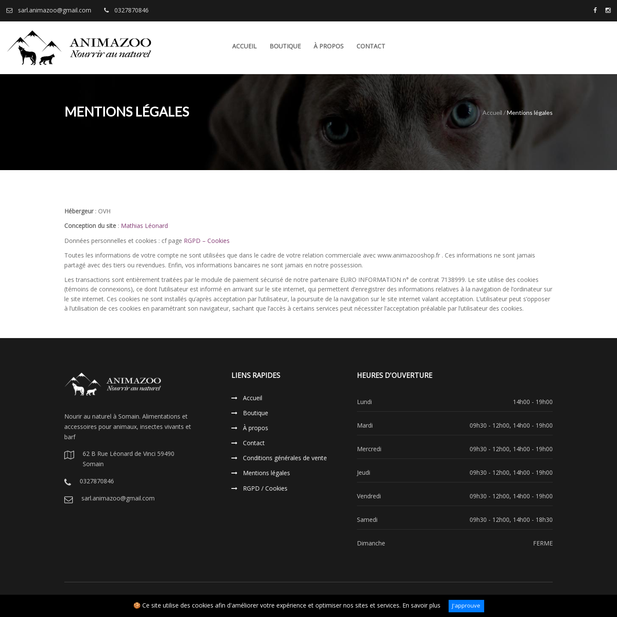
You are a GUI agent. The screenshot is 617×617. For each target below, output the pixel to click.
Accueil (244, 46)
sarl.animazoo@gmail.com (48, 10)
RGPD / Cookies (259, 488)
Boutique (285, 46)
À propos (329, 46)
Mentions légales (260, 473)
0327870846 (126, 10)
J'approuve (466, 605)
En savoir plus (421, 605)
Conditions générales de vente (279, 458)
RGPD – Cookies (207, 241)
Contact (370, 46)
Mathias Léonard (144, 226)
